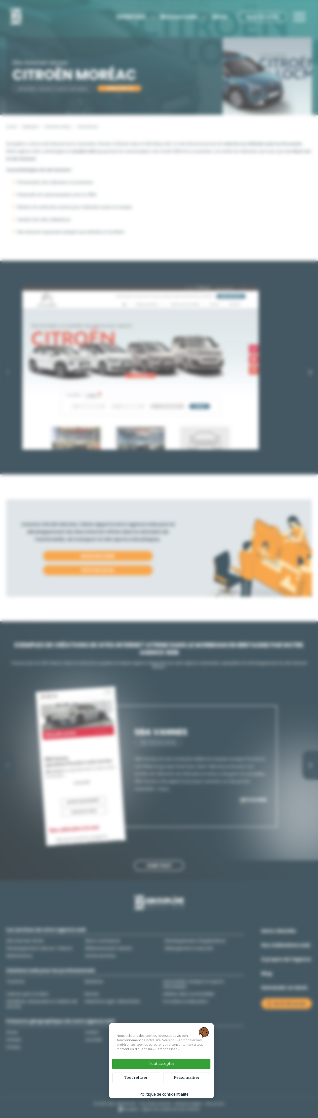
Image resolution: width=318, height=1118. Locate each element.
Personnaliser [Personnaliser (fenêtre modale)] (186, 1077)
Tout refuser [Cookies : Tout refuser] (136, 1077)
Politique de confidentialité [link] (164, 1094)
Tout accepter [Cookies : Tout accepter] (161, 1063)
